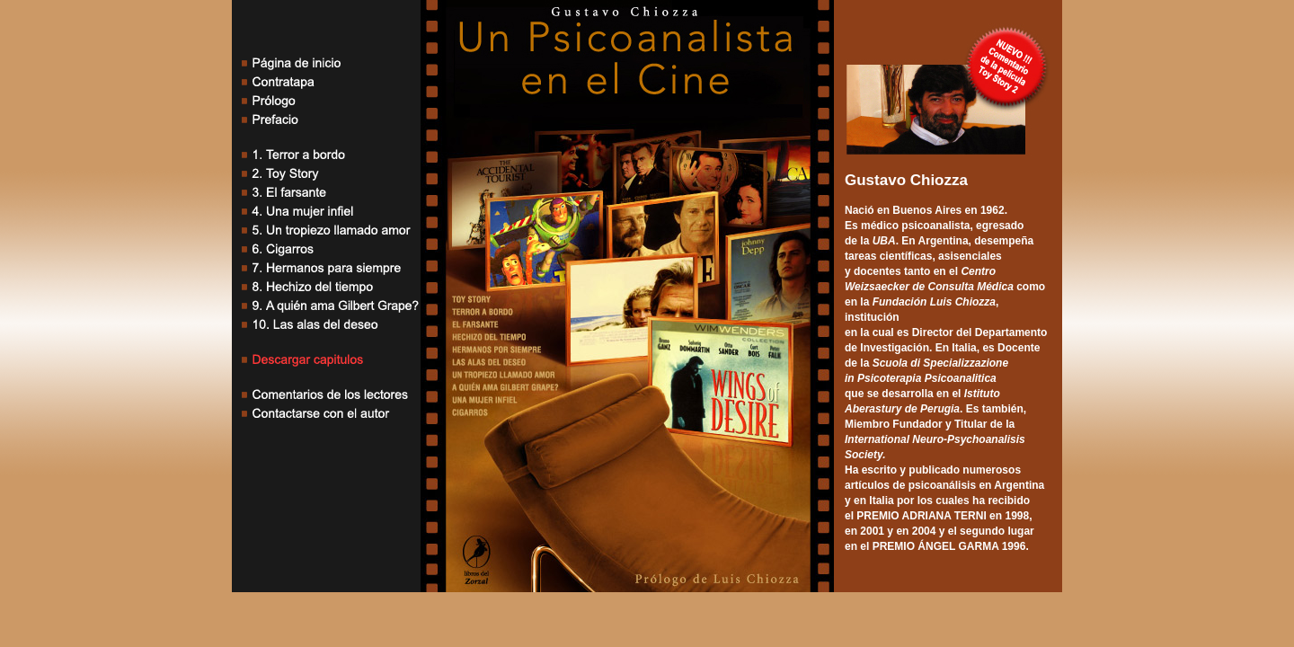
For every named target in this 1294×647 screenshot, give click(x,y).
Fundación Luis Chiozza (934, 302)
